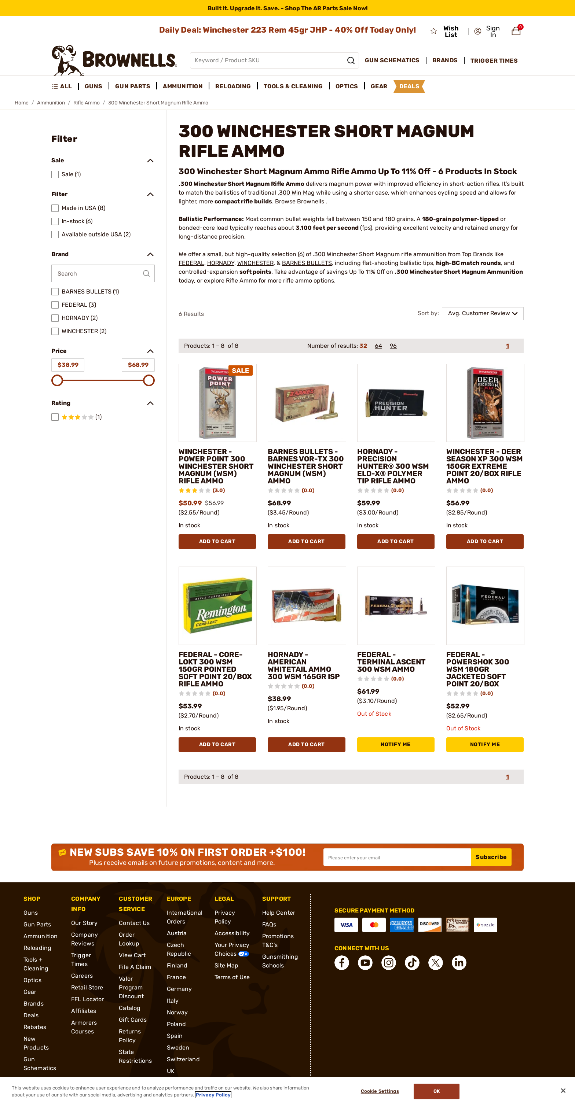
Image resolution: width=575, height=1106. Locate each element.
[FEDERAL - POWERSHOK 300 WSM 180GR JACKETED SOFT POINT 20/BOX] (485, 606)
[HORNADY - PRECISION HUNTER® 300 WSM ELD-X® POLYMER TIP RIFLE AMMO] (396, 403)
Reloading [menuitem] (233, 86)
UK (171, 1071)
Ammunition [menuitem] (183, 86)
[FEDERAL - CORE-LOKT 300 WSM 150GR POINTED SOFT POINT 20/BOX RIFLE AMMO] (218, 606)
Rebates (34, 1027)
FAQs (269, 924)
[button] (487, 31)
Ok (436, 1091)
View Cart (132, 955)
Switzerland (183, 1059)
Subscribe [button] (491, 857)
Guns (30, 912)
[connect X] (435, 962)
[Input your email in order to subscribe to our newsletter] (397, 857)
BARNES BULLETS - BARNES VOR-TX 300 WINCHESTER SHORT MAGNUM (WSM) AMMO (306, 466)
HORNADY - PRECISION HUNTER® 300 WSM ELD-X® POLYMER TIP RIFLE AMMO (393, 466)
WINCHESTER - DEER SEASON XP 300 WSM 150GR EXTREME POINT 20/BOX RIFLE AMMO (484, 466)
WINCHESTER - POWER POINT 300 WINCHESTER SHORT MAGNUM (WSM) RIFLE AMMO (216, 466)
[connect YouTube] (365, 962)
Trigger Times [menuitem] (494, 60)
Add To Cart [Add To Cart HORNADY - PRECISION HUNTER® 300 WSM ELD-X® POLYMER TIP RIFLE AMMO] (395, 541)
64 (378, 345)
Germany (179, 988)
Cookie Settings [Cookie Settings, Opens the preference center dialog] (380, 1091)
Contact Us (134, 922)
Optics (32, 980)
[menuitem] (65, 86)
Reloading (37, 947)
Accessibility (232, 933)
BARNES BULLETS (307, 262)
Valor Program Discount (131, 987)
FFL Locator (87, 999)
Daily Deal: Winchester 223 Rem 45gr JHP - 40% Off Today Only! (287, 30)
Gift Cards (133, 1019)
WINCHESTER (255, 262)
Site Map (227, 965)
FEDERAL (191, 262)
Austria (177, 933)
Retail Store (87, 987)
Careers (82, 975)
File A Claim (135, 966)
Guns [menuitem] (94, 86)
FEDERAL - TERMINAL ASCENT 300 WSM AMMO (391, 662)
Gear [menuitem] (379, 86)
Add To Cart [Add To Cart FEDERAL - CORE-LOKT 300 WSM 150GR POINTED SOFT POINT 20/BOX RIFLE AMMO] (217, 744)
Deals (31, 1015)
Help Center (278, 912)
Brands (33, 1003)
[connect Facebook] (341, 962)
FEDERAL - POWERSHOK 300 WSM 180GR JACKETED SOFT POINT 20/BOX (477, 669)
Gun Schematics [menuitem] (392, 60)
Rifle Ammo (86, 103)
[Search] (351, 60)
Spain (175, 1035)
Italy (173, 1000)
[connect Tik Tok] (412, 962)
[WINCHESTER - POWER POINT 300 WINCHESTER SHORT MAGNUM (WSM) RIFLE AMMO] (218, 403)
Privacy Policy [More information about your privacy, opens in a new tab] (213, 1095)
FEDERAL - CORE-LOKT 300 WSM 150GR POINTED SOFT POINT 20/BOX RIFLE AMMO (215, 669)
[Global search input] (274, 60)
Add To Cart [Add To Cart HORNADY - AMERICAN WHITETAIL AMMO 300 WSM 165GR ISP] (306, 744)
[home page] (114, 60)
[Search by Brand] (103, 273)
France (176, 977)
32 (363, 345)
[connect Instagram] (388, 962)
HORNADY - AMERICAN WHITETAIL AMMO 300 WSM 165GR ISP (304, 665)
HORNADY (220, 262)
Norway (177, 1012)
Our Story (84, 922)
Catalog (129, 1007)
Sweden (178, 1047)
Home (22, 103)
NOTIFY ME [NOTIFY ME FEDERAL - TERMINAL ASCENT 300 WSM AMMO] (396, 744)
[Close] (563, 1091)
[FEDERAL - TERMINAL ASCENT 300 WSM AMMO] (396, 606)
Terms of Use (232, 977)
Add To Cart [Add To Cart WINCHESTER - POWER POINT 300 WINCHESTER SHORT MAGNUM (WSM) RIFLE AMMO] (217, 541)
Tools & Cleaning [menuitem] (293, 86)
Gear (29, 991)
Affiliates (83, 1010)
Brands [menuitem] (445, 60)
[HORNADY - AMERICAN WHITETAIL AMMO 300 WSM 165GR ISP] (307, 606)
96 (393, 345)
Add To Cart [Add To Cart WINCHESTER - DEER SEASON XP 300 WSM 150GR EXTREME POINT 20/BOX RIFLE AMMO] (485, 541)
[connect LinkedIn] (459, 962)
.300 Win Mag (296, 192)
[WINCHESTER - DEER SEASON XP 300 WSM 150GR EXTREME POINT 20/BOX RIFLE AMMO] (485, 403)
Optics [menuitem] (347, 86)
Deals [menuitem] (409, 86)
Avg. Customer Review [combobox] (479, 313)
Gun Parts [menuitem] (133, 86)
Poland (176, 1024)
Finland (177, 965)
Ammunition (51, 103)
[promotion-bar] (287, 8)
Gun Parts (37, 924)
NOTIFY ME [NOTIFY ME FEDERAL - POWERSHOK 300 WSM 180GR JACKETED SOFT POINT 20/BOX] (485, 744)
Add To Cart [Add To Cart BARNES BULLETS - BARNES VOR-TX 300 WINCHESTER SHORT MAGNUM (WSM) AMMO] (306, 541)
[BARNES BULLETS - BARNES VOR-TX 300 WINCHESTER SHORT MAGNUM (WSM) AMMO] (307, 403)
